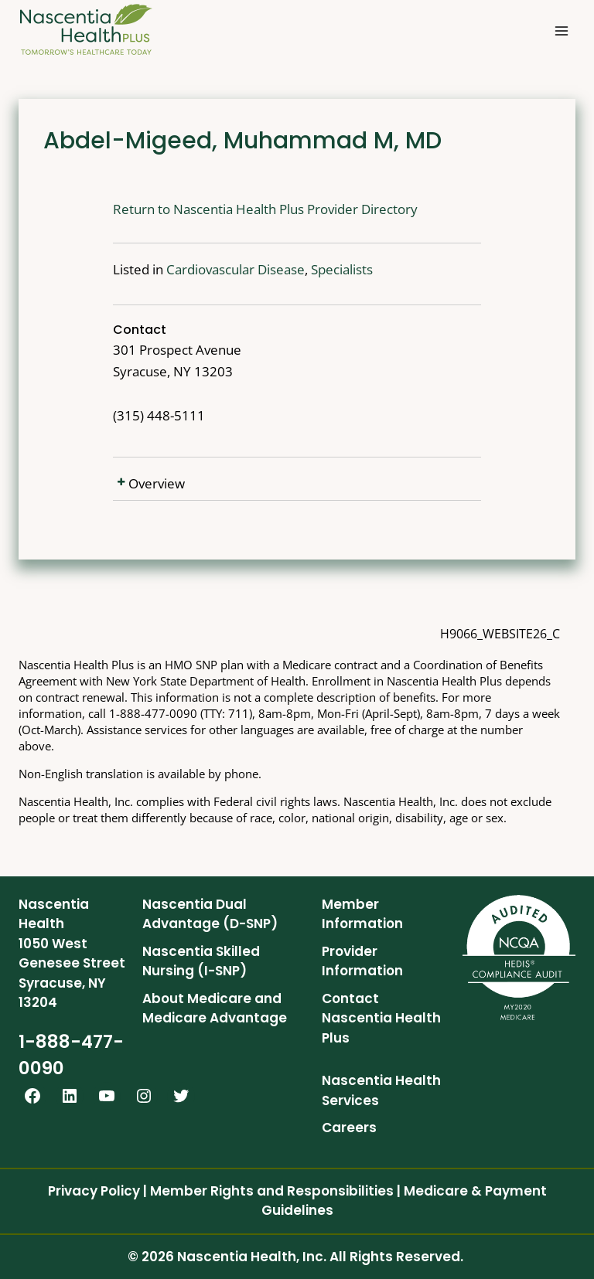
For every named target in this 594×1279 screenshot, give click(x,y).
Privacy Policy (94, 1191)
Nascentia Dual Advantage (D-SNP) (210, 914)
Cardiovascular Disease (189, 269)
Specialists (295, 269)
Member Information (362, 914)
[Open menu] (561, 31)
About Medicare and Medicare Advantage (214, 1008)
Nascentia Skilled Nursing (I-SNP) (201, 961)
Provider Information (362, 961)
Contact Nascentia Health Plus (381, 1018)
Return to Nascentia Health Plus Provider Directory (219, 209)
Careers (349, 1127)
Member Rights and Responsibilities (272, 1191)
